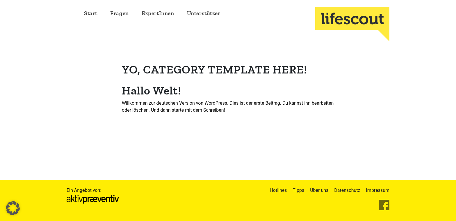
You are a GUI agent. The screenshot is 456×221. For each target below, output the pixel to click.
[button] (13, 208)
